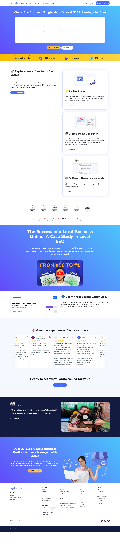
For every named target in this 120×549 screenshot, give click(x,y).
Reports (44, 502)
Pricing (52, 3)
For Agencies (49, 508)
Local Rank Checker (64, 501)
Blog (98, 489)
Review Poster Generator (66, 505)
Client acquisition (84, 496)
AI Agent (82, 494)
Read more (70, 105)
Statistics (82, 491)
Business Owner (20, 405)
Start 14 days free (53, 47)
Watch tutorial (67, 48)
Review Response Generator (67, 507)
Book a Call (82, 506)
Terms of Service (14, 529)
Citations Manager (64, 491)
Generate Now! (71, 149)
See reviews (43, 219)
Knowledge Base (101, 498)
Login (92, 3)
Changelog (99, 503)
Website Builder (64, 496)
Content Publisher (46, 498)
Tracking (44, 491)
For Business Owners (47, 512)
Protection (44, 496)
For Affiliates (45, 514)
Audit (43, 494)
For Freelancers (47, 510)
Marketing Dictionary (102, 496)
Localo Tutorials (100, 500)
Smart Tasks (63, 494)
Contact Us (82, 504)
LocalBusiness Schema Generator (68, 503)
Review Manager (46, 500)
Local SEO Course (101, 492)
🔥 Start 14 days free (103, 3)
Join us (65, 312)
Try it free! (69, 191)
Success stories (100, 494)
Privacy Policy (23, 529)
